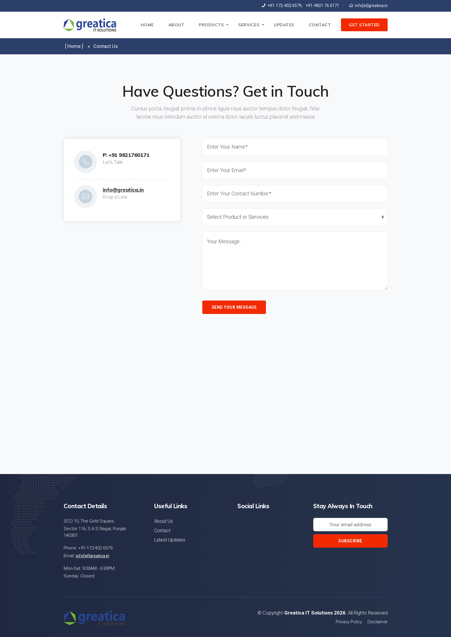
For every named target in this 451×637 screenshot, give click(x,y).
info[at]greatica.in (368, 5)
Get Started (364, 24)
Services (248, 24)
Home (147, 24)
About (176, 24)
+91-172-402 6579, (282, 5)
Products (211, 24)
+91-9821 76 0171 (321, 5)
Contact (320, 24)
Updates (284, 24)
